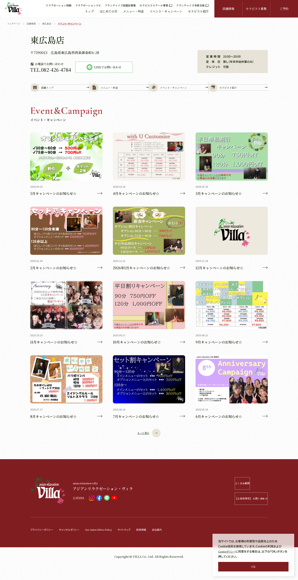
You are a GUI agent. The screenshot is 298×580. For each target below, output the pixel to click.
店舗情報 (228, 8)
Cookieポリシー (228, 551)
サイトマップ (135, 544)
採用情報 (154, 544)
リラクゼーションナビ (88, 5)
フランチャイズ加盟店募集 (120, 5)
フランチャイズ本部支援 (192, 5)
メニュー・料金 (133, 11)
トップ (89, 11)
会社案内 (171, 544)
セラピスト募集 (256, 8)
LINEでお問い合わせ (104, 67)
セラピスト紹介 (198, 11)
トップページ (14, 23)
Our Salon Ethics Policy (106, 544)
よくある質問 (245, 498)
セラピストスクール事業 (155, 5)
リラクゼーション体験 (58, 5)
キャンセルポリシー (74, 544)
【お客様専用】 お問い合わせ (240, 513)
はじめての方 (108, 11)
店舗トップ (60, 93)
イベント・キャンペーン (166, 11)
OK (253, 567)
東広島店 (49, 23)
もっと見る (149, 447)
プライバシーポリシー (43, 544)
